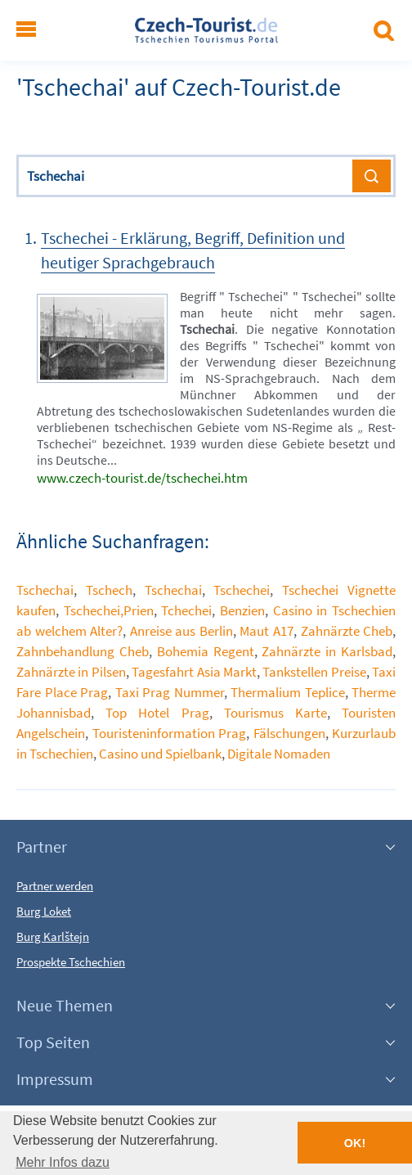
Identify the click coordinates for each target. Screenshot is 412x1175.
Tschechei (241, 590)
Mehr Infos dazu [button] (63, 1162)
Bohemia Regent (205, 651)
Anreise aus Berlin (181, 631)
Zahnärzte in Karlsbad (327, 651)
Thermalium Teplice (288, 692)
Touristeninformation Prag (169, 733)
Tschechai (45, 590)
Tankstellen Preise (313, 672)
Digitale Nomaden (278, 754)
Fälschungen (289, 733)
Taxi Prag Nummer (169, 692)
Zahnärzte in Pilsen (71, 672)
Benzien (242, 610)
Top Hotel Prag (156, 713)
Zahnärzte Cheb (347, 631)
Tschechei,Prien (109, 610)
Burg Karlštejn (52, 936)
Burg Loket (43, 911)
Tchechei (186, 610)
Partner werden (54, 886)
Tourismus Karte (275, 713)
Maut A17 (266, 631)
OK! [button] (354, 1143)
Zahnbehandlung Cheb (82, 651)
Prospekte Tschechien (70, 962)
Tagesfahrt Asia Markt (194, 672)
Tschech (109, 590)
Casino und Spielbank (160, 754)
